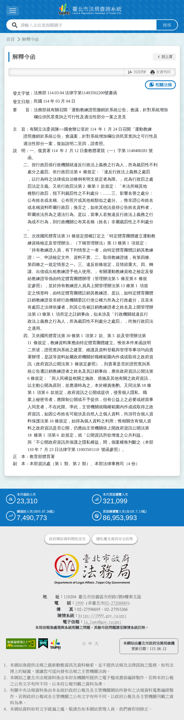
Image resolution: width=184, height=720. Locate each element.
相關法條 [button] (160, 84)
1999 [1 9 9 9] (79, 603)
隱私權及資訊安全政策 (114, 539)
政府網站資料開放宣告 (67, 539)
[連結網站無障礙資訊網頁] (21, 643)
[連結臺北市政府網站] (55, 644)
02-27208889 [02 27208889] (116, 603)
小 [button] (84, 643)
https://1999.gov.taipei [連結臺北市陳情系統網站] (102, 615)
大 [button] (96, 643)
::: (3, 36)
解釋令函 (30, 39)
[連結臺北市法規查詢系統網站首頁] (90, 9)
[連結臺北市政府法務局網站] (92, 569)
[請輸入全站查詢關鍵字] (87, 25)
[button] (164, 57)
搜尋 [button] (167, 25)
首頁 (10, 39)
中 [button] (90, 643)
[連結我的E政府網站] (43, 643)
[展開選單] (12, 10)
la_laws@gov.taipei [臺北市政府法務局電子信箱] (102, 622)
